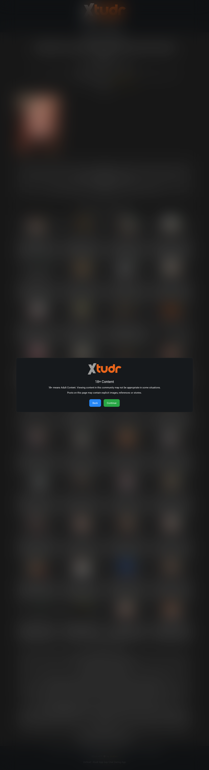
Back (95, 403)
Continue (112, 403)
